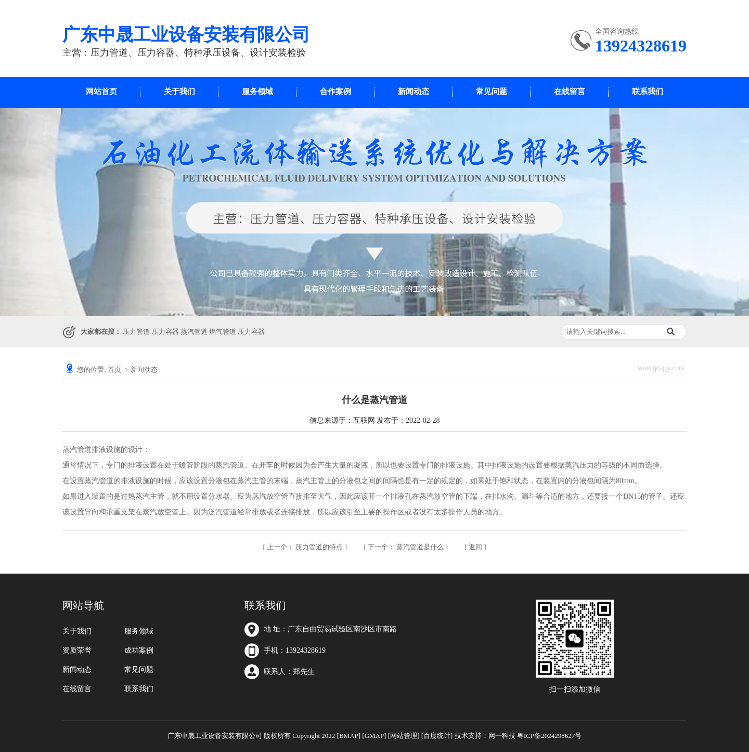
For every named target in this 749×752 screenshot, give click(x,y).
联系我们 (647, 91)
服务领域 (257, 91)
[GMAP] (374, 736)
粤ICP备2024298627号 (549, 736)
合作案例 (335, 91)
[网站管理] (404, 736)
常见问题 (491, 91)
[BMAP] (349, 736)
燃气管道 (222, 331)
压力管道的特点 (306, 547)
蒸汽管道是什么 (407, 547)
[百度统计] (437, 736)
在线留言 (569, 91)
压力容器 (165, 331)
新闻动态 (413, 91)
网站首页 (101, 91)
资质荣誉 (77, 650)
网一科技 (501, 736)
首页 (114, 369)
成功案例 (138, 650)
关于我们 (179, 91)
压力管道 (136, 331)
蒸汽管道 (194, 331)
